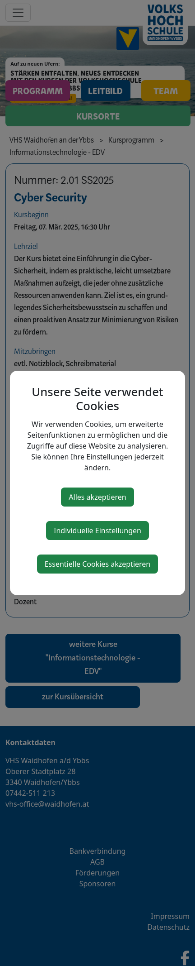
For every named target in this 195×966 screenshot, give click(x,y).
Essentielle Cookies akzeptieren (98, 564)
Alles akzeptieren (97, 497)
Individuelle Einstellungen (97, 531)
